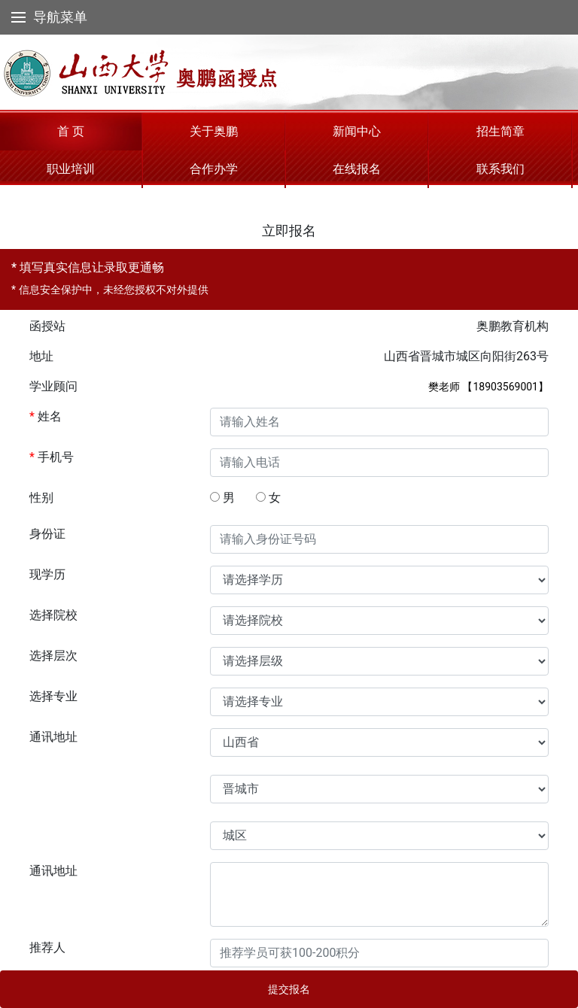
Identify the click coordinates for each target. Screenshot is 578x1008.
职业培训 (71, 169)
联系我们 (500, 169)
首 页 (70, 131)
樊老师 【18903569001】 (488, 387)
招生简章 (500, 131)
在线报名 (357, 169)
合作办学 (214, 169)
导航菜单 (49, 17)
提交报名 (289, 989)
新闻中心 (357, 131)
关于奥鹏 (214, 131)
